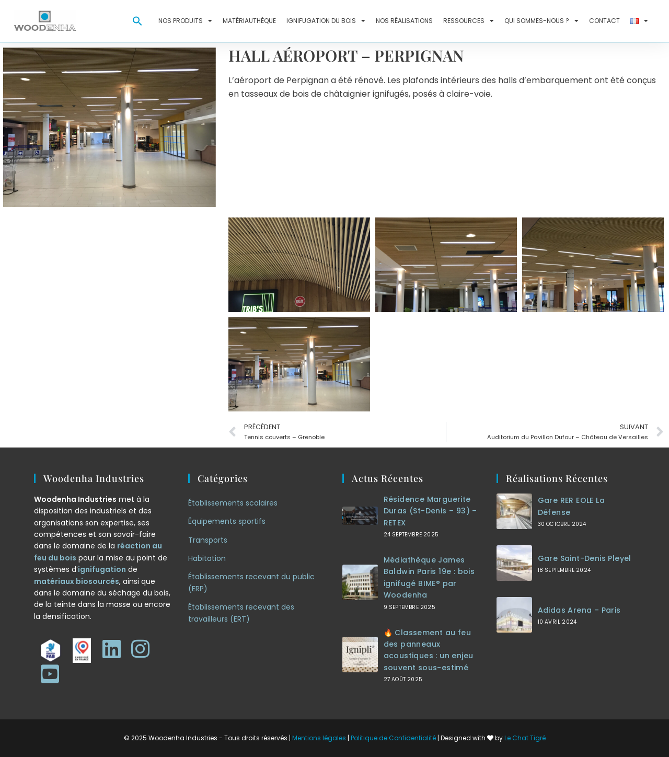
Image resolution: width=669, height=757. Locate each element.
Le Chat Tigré (525, 737)
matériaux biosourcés (76, 581)
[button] (137, 21)
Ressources (468, 21)
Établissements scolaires (233, 503)
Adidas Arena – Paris (579, 610)
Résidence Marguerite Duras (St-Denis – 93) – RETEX (430, 511)
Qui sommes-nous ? (541, 21)
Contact (604, 20)
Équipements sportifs (227, 521)
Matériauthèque (249, 20)
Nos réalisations (404, 20)
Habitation (207, 558)
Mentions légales (319, 737)
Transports (207, 540)
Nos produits (185, 21)
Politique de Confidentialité (393, 737)
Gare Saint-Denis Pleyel (584, 558)
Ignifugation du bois (325, 21)
